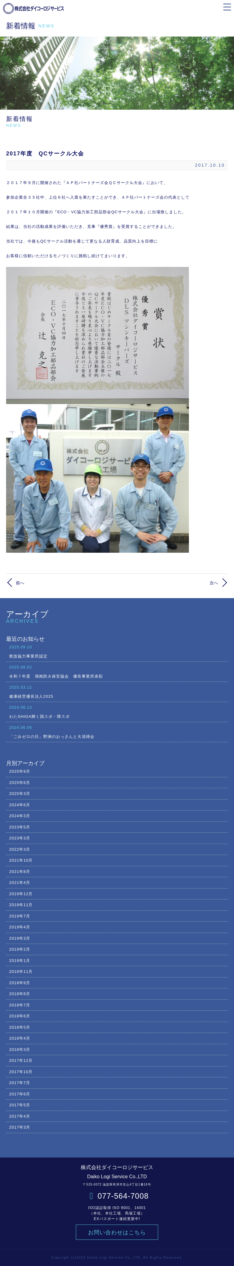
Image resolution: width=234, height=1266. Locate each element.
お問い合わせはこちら (117, 1232)
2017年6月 (19, 1094)
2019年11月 (21, 905)
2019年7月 (19, 916)
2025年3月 (19, 793)
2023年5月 (19, 827)
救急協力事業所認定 (117, 651)
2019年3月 (19, 938)
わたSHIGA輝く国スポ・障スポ (117, 711)
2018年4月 (19, 1038)
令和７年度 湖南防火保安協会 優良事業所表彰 (117, 671)
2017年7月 (19, 1082)
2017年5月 (19, 1105)
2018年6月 (19, 1016)
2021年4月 (19, 882)
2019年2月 (19, 949)
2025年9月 (19, 771)
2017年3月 (19, 1127)
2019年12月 (21, 894)
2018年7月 (19, 1005)
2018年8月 (19, 993)
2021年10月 (21, 860)
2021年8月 (19, 871)
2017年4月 (19, 1116)
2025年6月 (19, 782)
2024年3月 (19, 816)
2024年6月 (19, 805)
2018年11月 (21, 971)
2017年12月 (21, 1060)
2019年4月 (19, 927)
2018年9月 (19, 983)
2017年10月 (21, 1071)
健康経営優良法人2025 (117, 691)
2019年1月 (19, 960)
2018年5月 (19, 1027)
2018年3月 (19, 1049)
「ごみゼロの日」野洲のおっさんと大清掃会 (117, 732)
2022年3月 (19, 849)
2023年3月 (19, 838)
